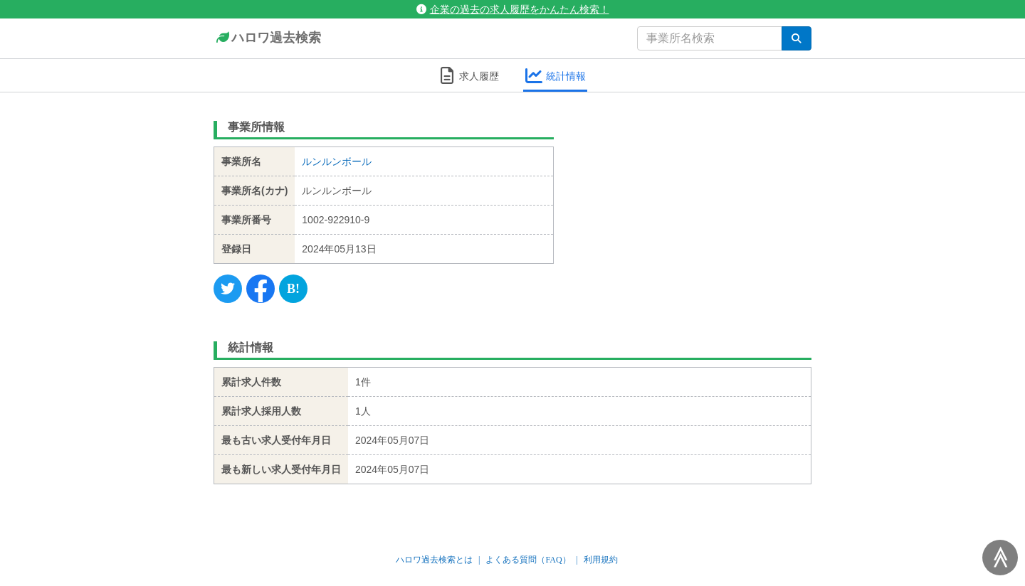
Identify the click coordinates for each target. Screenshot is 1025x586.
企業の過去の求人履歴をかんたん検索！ (512, 9)
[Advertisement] (693, 203)
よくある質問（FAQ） (527, 560)
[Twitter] (228, 289)
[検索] (796, 38)
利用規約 (601, 560)
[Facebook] (260, 289)
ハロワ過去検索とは (434, 560)
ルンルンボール (337, 161)
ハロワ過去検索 (267, 38)
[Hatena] (293, 289)
